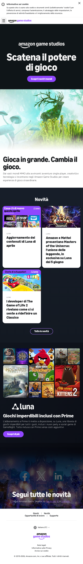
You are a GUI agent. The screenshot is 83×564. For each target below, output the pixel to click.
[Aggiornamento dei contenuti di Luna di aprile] (22, 217)
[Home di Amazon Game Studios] (19, 21)
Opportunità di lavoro (35, 516)
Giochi (36, 513)
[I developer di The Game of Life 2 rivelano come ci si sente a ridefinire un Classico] (22, 280)
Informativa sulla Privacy (41, 548)
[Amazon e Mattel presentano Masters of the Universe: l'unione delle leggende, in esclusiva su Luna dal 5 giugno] (61, 217)
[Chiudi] (79, 3)
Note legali (41, 545)
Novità (47, 513)
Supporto (54, 516)
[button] (3, 20)
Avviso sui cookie (41, 551)
